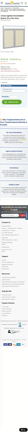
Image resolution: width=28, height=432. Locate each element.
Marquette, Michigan (7, 242)
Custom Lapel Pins (6, 309)
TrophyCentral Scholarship (9, 277)
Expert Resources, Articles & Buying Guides (13, 284)
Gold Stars (4, 315)
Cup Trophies (5, 307)
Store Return (5, 266)
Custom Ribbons (6, 313)
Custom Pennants (6, 311)
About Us (4, 260)
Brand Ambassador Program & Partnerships (13, 282)
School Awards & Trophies (8, 297)
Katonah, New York (6, 249)
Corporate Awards (6, 295)
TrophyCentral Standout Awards (10, 286)
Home (2, 7)
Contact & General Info (8, 262)
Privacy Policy (5, 269)
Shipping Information (7, 264)
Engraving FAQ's (6, 279)
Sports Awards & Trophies (8, 299)
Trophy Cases (7, 7)
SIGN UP (23, 215)
